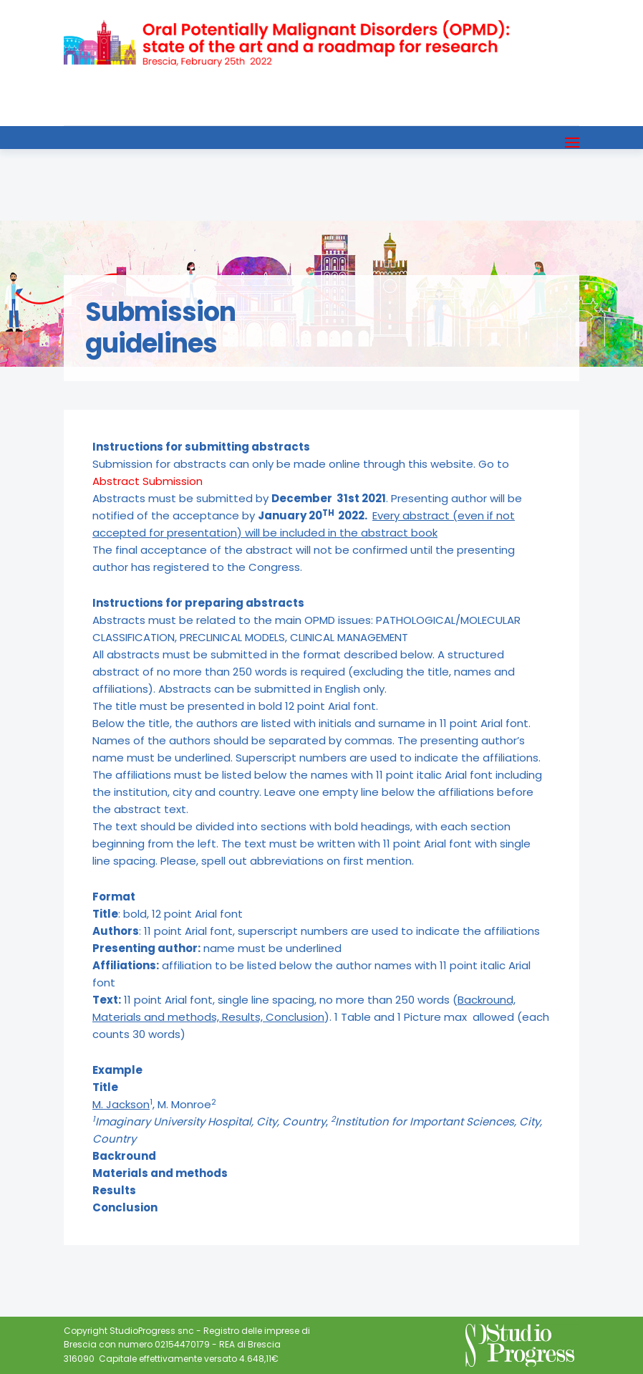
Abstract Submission (147, 481)
